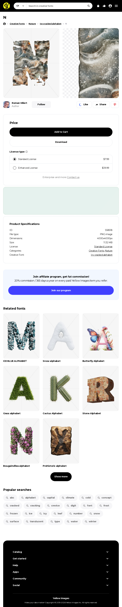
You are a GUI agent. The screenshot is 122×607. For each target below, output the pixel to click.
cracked (12, 505)
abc (10, 497)
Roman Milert (19, 103)
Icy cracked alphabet (101, 254)
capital (49, 497)
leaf (58, 513)
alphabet (28, 497)
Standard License (103, 246)
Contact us (73, 177)
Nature (108, 250)
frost (104, 505)
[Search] (89, 6)
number (76, 513)
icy (43, 513)
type (55, 521)
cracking (33, 505)
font (87, 505)
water (72, 521)
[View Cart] (98, 5)
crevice (53, 505)
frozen (12, 513)
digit (71, 505)
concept (104, 497)
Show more (61, 476)
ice (28, 513)
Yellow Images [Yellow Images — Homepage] (61, 598)
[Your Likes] (104, 5)
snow (94, 513)
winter (90, 521)
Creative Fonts (96, 250)
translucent (34, 521)
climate (68, 497)
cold (85, 497)
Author (15, 106)
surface (12, 521)
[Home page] (4, 24)
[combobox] (59, 6)
